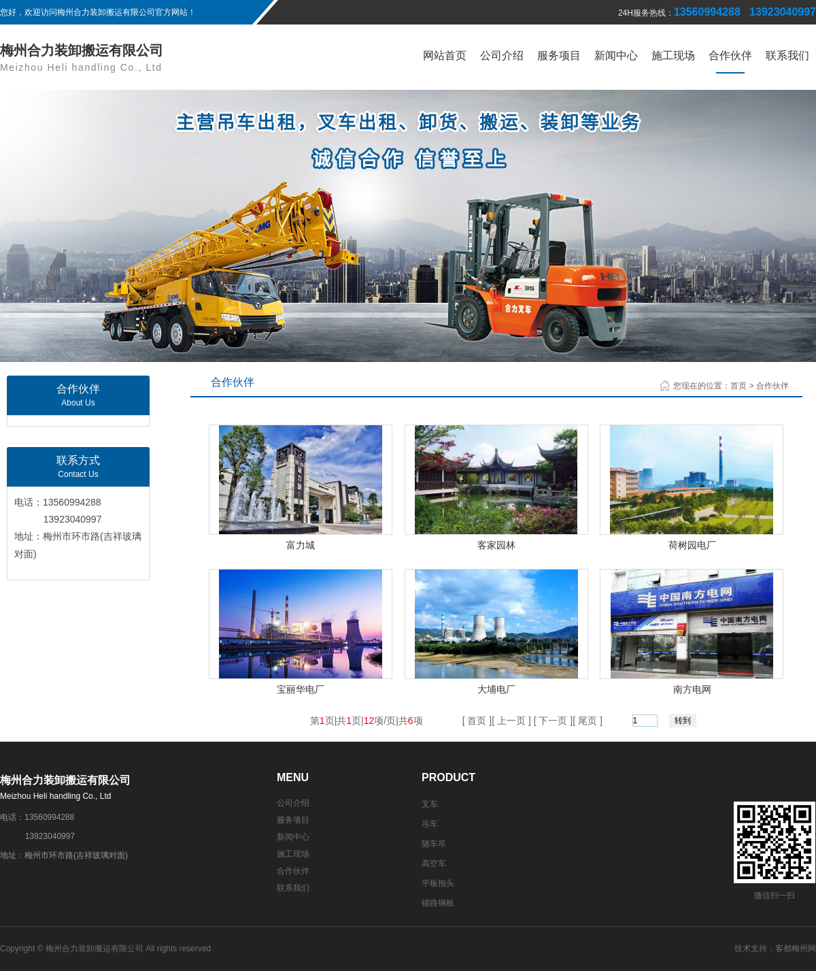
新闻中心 (616, 55)
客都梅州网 (795, 948)
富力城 (300, 545)
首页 (738, 386)
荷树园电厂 (692, 545)
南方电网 (692, 689)
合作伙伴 (730, 55)
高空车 (434, 863)
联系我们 (787, 55)
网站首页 (444, 55)
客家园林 (496, 545)
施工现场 (673, 55)
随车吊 (434, 844)
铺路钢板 (438, 903)
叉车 (430, 804)
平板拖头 (438, 883)
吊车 (430, 824)
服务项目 (559, 55)
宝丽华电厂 (300, 689)
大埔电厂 (496, 689)
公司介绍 (502, 55)
